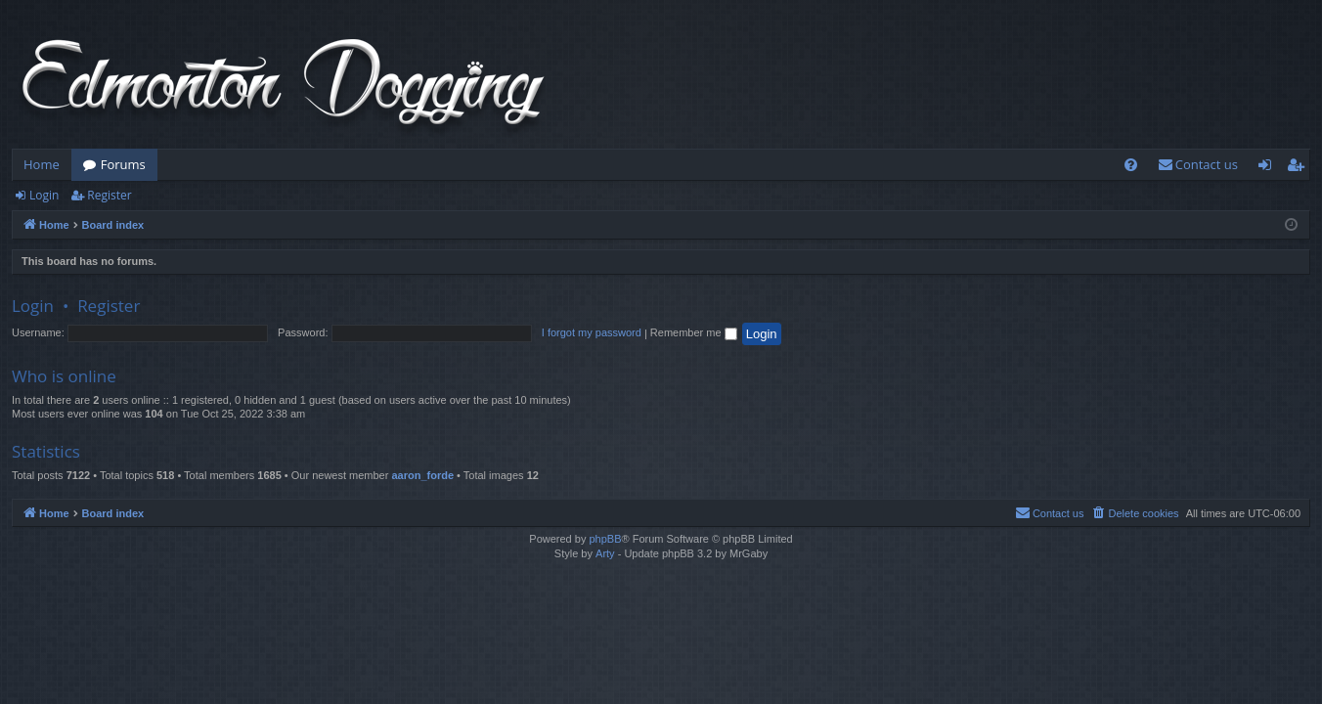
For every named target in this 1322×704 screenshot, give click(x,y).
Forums (123, 164)
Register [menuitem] (1299, 168)
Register (109, 195)
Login (44, 195)
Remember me (693, 332)
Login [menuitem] (1268, 168)
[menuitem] (1131, 165)
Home (41, 164)
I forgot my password (591, 332)
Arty (605, 553)
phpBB (605, 539)
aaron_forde (422, 475)
